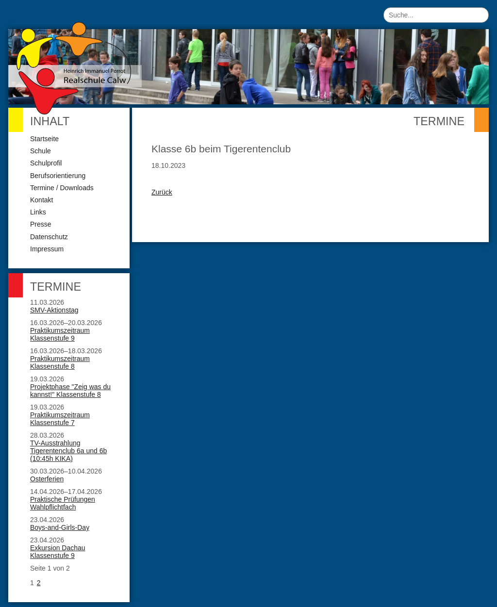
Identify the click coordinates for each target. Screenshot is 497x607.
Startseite (44, 139)
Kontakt (41, 200)
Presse (40, 224)
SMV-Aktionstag (54, 310)
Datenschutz (49, 237)
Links (38, 212)
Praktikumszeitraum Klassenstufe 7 (60, 419)
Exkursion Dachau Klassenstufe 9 (57, 551)
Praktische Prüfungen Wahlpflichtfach (62, 503)
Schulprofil (46, 163)
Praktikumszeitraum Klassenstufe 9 (60, 334)
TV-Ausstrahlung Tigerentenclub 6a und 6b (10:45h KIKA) (68, 450)
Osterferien (47, 479)
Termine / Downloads (62, 188)
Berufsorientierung (57, 176)
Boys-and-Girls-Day (59, 527)
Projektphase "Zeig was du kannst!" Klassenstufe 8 (70, 390)
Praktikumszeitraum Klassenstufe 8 (60, 362)
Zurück (161, 192)
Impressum (47, 249)
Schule (40, 151)
